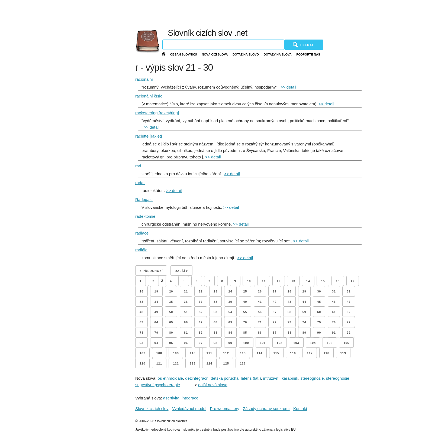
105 (330, 342)
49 (156, 312)
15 (323, 281)
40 (245, 301)
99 (230, 342)
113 (243, 353)
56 (260, 312)
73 (289, 322)
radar (140, 182)
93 (141, 342)
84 (230, 332)
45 (319, 301)
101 (263, 342)
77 (348, 322)
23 (215, 291)
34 (156, 301)
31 (334, 291)
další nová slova (212, 384)
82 (200, 332)
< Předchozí (151, 270)
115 (276, 353)
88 (289, 332)
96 (186, 342)
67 (200, 322)
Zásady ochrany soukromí (266, 408)
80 (171, 332)
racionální (144, 79)
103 (296, 342)
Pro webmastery (224, 408)
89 (304, 332)
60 (319, 312)
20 (171, 291)
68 (215, 322)
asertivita (171, 398)
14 (308, 281)
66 (186, 322)
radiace (142, 233)
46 (334, 301)
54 (230, 312)
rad (138, 166)
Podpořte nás (308, 54)
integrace (190, 398)
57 (274, 312)
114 (259, 353)
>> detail (288, 87)
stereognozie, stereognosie (325, 378)
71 (260, 322)
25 (245, 291)
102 (279, 342)
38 (215, 301)
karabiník (290, 378)
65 (171, 322)
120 (142, 363)
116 (293, 353)
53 (215, 312)
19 (156, 291)
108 (159, 353)
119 (343, 353)
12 (279, 281)
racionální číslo (148, 96)
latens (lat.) (251, 378)
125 (226, 363)
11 (264, 281)
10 (249, 281)
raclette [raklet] (148, 136)
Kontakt (300, 408)
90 (319, 332)
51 (186, 312)
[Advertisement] (292, 13)
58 (289, 312)
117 (310, 353)
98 (215, 342)
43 (289, 301)
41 (260, 301)
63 (141, 322)
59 (304, 312)
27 (274, 291)
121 (159, 363)
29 (304, 291)
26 (260, 291)
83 (215, 332)
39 (230, 301)
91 (334, 332)
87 (274, 332)
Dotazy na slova (278, 54)
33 (141, 301)
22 (200, 291)
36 (186, 301)
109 (176, 353)
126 (243, 363)
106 (346, 342)
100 (246, 342)
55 (245, 312)
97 (200, 342)
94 (156, 342)
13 (293, 281)
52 (200, 312)
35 (171, 301)
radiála (141, 250)
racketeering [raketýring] (157, 112)
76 (334, 322)
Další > (181, 270)
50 (171, 312)
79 (156, 332)
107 (142, 353)
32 (348, 291)
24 (230, 291)
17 (353, 281)
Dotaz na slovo (246, 54)
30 (319, 291)
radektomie (145, 216)
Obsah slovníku (183, 54)
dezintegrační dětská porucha (212, 378)
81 (186, 332)
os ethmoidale (170, 378)
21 (186, 291)
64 (156, 322)
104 (313, 342)
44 (304, 301)
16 (338, 281)
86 (260, 332)
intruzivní (271, 378)
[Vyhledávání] (223, 45)
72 (274, 322)
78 (141, 332)
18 (141, 291)
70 (245, 322)
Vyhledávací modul (189, 408)
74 (304, 322)
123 (192, 363)
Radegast (144, 199)
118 (326, 353)
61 (334, 312)
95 (171, 342)
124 (209, 363)
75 (319, 322)
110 (192, 353)
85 (245, 332)
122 (176, 363)
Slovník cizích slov (152, 408)
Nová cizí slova (215, 54)
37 (200, 301)
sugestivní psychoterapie (157, 384)
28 (289, 291)
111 (209, 353)
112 (226, 353)
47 (348, 301)
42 (274, 301)
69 (230, 322)
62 (348, 312)
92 (348, 332)
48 (141, 312)
